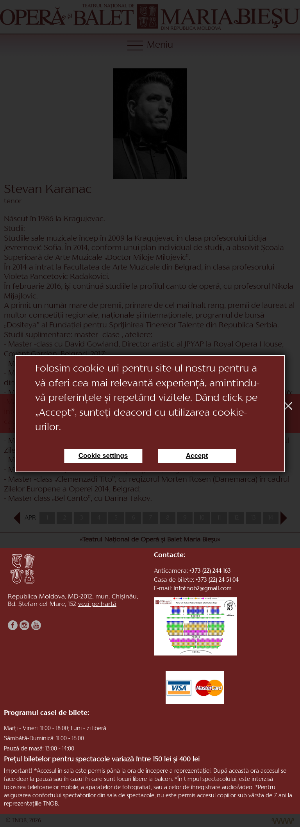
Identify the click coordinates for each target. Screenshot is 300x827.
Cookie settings (103, 455)
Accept (197, 455)
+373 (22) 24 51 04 (217, 580)
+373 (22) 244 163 (210, 571)
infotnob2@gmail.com (202, 588)
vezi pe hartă (97, 604)
